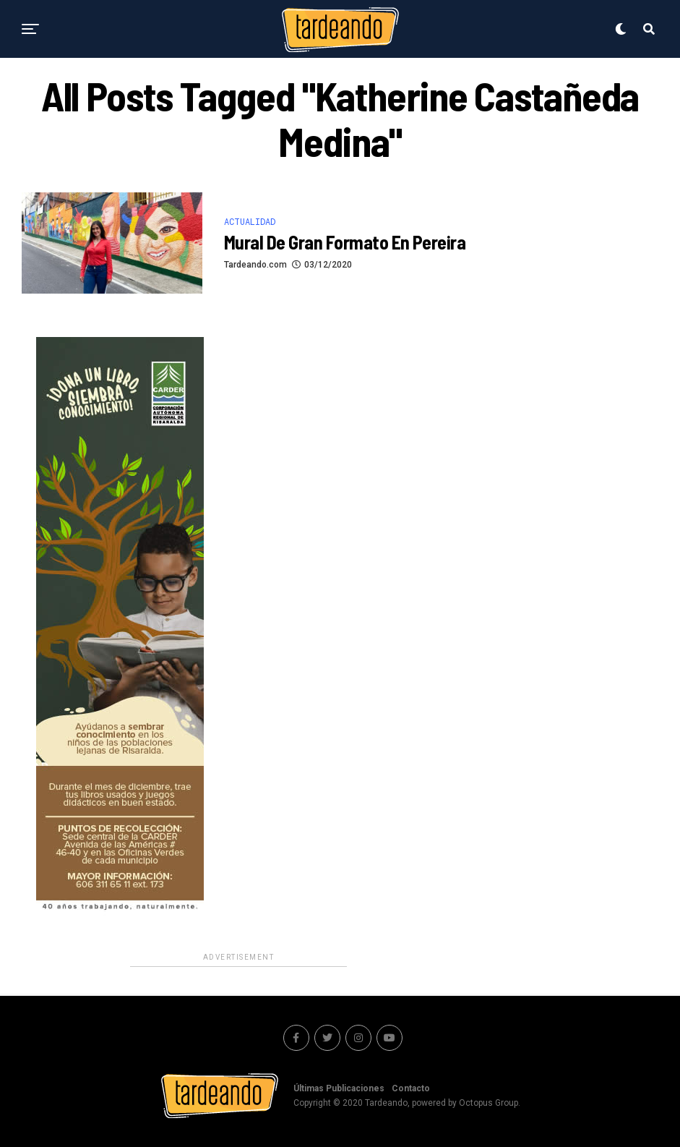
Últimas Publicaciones (338, 1088)
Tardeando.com (255, 265)
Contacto (411, 1088)
